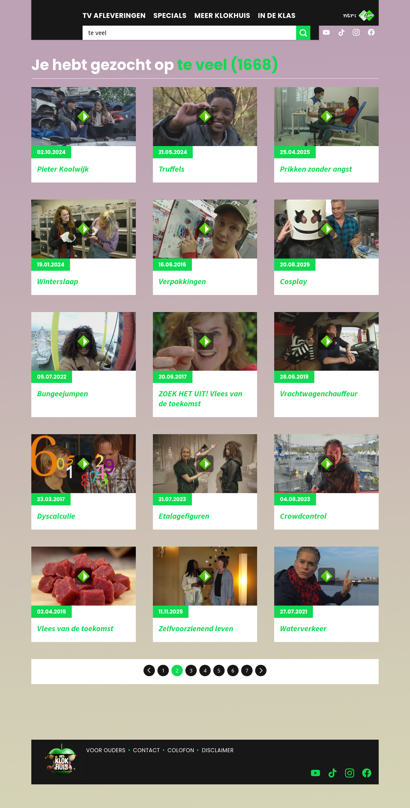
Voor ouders (106, 750)
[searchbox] (194, 33)
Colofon (180, 750)
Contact (146, 750)
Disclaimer (218, 750)
